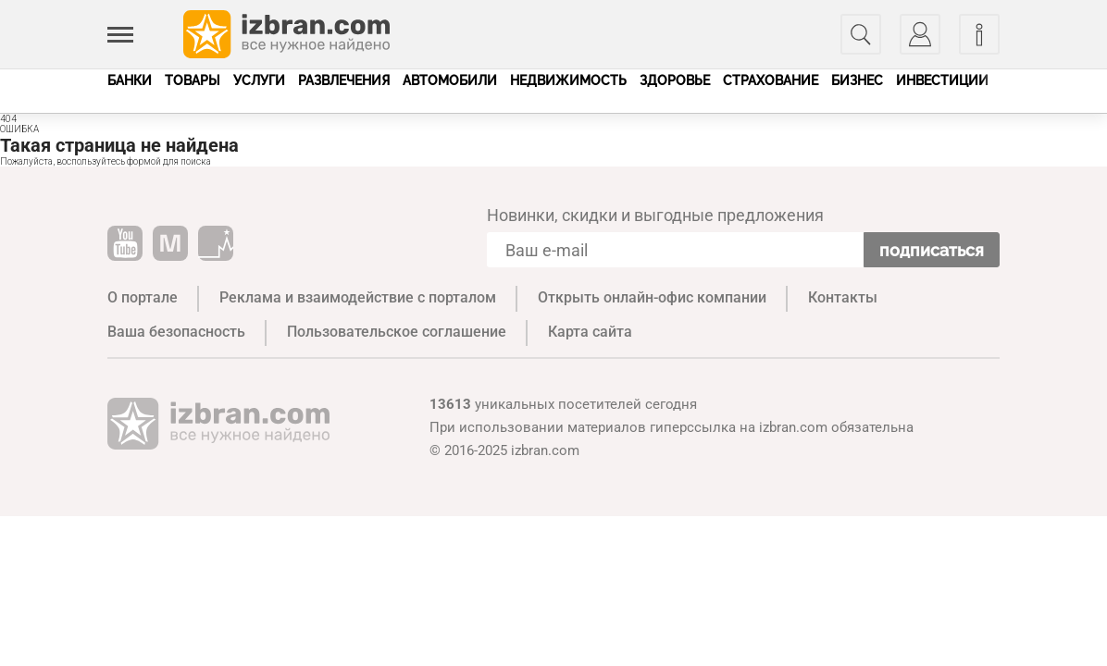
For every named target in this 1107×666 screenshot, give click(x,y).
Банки (129, 80)
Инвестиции (942, 80)
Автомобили (450, 80)
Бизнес (857, 80)
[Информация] (979, 34)
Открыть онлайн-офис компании (652, 297)
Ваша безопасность (176, 331)
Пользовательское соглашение (396, 331)
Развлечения (344, 80)
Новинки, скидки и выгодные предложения (655, 215)
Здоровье (675, 80)
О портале (142, 297)
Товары (192, 80)
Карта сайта (590, 331)
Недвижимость (568, 80)
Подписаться (931, 250)
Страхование (770, 80)
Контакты (842, 297)
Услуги (259, 80)
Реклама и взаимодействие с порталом (357, 297)
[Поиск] (860, 34)
